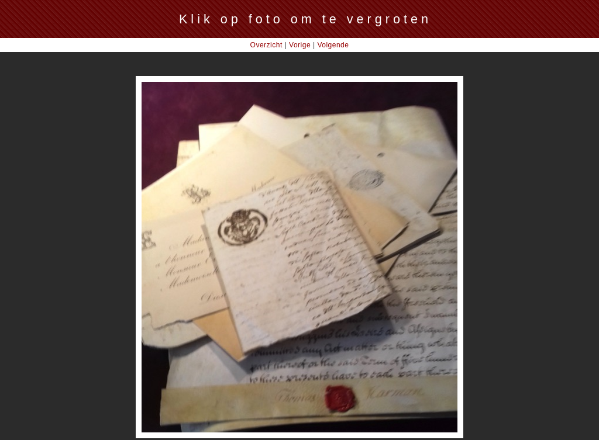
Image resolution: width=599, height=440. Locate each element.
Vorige (300, 45)
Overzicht (266, 45)
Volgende (333, 45)
